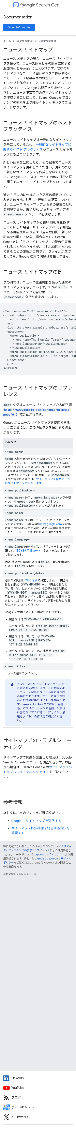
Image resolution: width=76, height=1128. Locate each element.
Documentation (17, 17)
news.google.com (50, 524)
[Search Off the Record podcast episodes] (38, 1107)
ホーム (7, 40)
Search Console (19, 27)
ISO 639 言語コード (28, 550)
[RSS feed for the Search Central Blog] (38, 1097)
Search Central (41, 5)
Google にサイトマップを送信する (36, 821)
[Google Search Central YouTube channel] (38, 1088)
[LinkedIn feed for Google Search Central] (38, 1078)
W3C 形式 (31, 580)
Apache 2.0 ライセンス (48, 854)
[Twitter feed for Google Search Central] (38, 1117)
